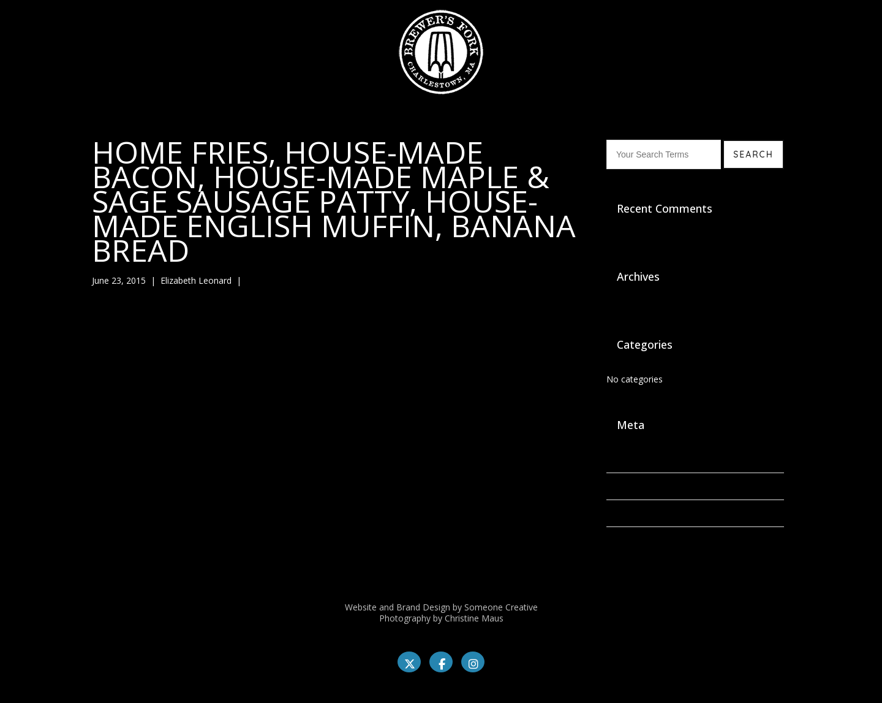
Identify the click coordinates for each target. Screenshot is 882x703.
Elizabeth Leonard (196, 280)
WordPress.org (635, 540)
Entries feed (630, 486)
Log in (618, 459)
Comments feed (638, 513)
